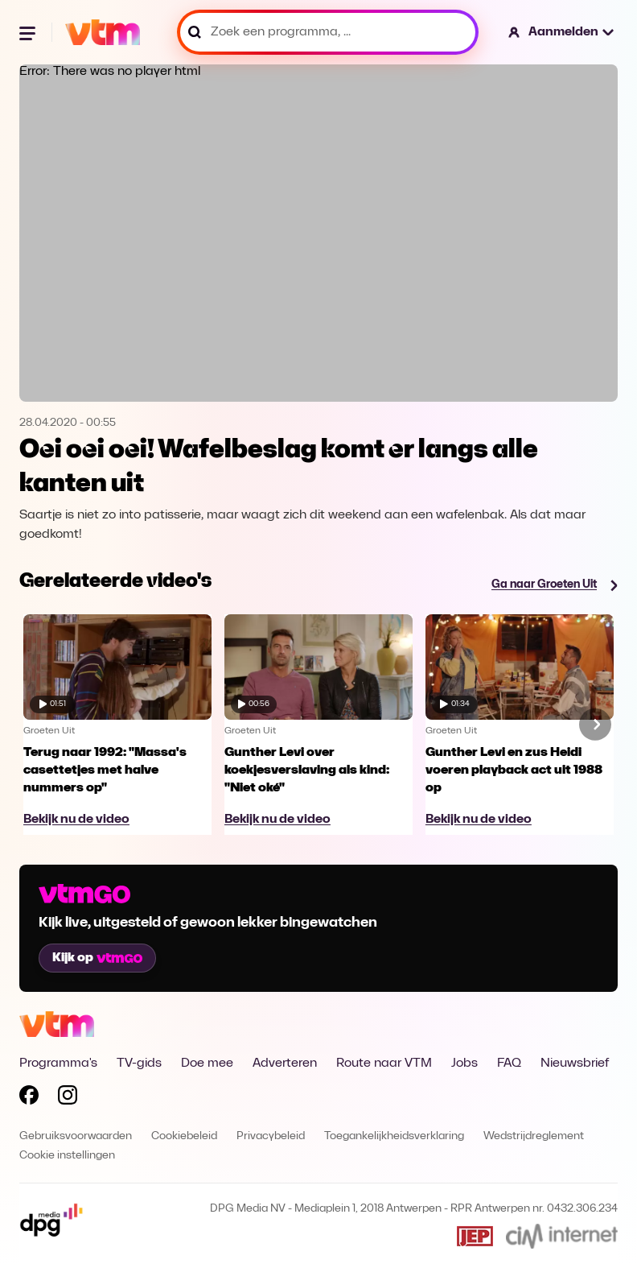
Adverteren (285, 1063)
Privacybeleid (270, 1136)
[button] (562, 32)
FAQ (509, 1063)
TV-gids (139, 1063)
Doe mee (207, 1063)
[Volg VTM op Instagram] (67, 1098)
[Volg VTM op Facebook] (29, 1098)
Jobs (464, 1063)
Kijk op (97, 958)
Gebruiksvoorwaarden (75, 1136)
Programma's (58, 1063)
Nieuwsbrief (574, 1063)
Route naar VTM (384, 1063)
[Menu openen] (29, 32)
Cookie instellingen (67, 1156)
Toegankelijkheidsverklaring (394, 1136)
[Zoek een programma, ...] (327, 32)
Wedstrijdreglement (533, 1136)
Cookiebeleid (184, 1136)
